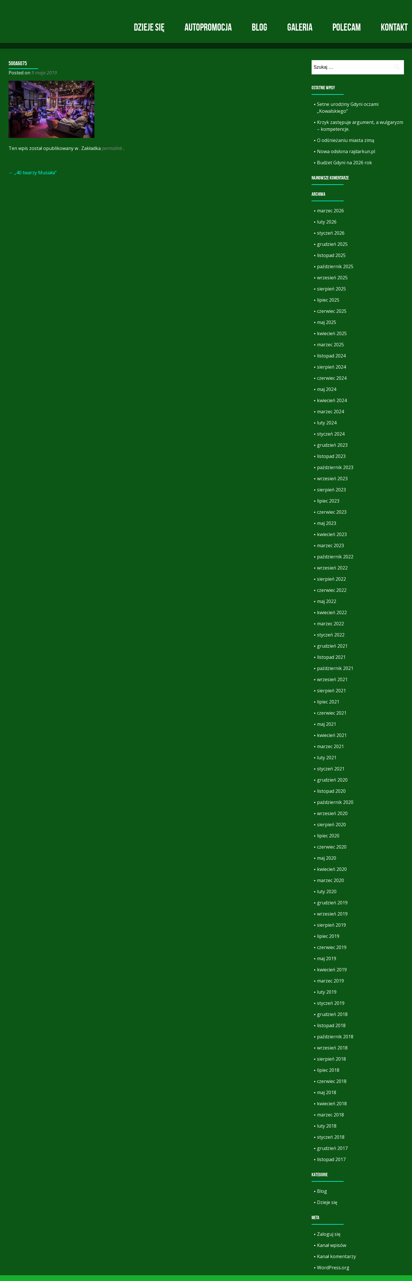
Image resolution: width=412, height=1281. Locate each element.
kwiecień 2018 (332, 1109)
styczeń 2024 (330, 439)
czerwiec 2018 (331, 1087)
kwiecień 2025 (332, 339)
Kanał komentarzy (336, 1262)
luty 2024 (326, 428)
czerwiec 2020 (331, 852)
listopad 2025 (331, 261)
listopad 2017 (331, 1165)
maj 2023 (326, 529)
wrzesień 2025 (332, 283)
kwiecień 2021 (332, 741)
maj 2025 (326, 328)
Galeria (299, 27)
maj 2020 (326, 864)
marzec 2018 (330, 1120)
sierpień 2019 (331, 931)
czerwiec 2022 (331, 596)
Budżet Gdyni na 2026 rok (344, 168)
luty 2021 (326, 763)
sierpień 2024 (331, 372)
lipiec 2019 (328, 942)
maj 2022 (326, 607)
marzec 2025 (330, 350)
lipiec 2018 (328, 1076)
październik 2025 (335, 272)
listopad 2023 (331, 462)
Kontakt (394, 27)
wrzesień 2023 (332, 484)
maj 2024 (326, 395)
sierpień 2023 (331, 495)
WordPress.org (333, 1273)
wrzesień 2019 (332, 919)
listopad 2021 (331, 663)
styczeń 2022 (330, 640)
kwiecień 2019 (332, 975)
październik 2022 (335, 562)
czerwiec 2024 (331, 384)
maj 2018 (326, 1098)
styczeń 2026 (330, 239)
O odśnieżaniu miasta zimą (345, 146)
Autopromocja (208, 27)
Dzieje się (149, 27)
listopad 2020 (331, 797)
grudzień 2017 (332, 1154)
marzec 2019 (330, 986)
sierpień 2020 (331, 830)
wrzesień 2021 (332, 685)
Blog (259, 27)
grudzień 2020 (332, 785)
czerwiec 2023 (331, 518)
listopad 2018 (331, 1031)
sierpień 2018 (331, 1064)
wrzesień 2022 (332, 573)
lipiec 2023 (328, 506)
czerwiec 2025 (331, 317)
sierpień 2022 (331, 585)
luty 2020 (326, 897)
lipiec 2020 (328, 841)
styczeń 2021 (330, 774)
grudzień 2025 (332, 250)
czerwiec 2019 (331, 953)
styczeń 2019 (330, 1009)
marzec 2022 (330, 629)
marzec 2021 (330, 752)
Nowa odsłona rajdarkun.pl (346, 157)
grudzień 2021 (332, 652)
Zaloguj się (328, 1240)
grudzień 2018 (332, 1020)
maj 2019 (326, 964)
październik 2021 (335, 674)
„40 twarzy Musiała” (33, 178)
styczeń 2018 (330, 1143)
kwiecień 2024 (332, 406)
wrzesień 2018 (332, 1053)
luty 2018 (326, 1131)
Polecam (346, 27)
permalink (112, 154)
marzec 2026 (330, 216)
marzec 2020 (330, 886)
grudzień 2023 (332, 451)
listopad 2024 (331, 361)
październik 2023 (335, 473)
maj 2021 (326, 730)
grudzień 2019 (332, 908)
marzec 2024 (330, 417)
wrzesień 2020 (332, 819)
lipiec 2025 (328, 306)
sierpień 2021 (331, 696)
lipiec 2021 (328, 707)
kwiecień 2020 (332, 875)
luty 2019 (326, 998)
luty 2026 (326, 227)
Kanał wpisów (331, 1251)
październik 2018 (335, 1042)
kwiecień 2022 (332, 618)
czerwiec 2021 (331, 718)
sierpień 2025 (331, 294)
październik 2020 (335, 808)
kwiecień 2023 (332, 540)
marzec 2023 (330, 551)
